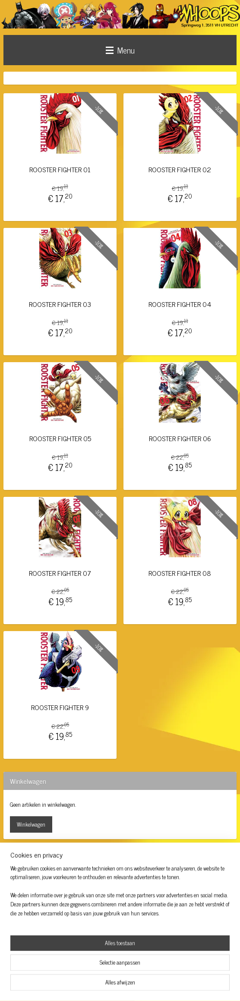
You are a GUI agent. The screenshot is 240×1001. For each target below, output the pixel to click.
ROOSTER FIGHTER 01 (60, 169)
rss (108, 985)
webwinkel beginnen (132, 985)
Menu (120, 50)
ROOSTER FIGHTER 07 (60, 573)
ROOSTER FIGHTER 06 (180, 438)
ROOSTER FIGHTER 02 (179, 169)
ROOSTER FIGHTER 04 (179, 303)
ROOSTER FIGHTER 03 (60, 303)
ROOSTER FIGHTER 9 (60, 707)
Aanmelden (29, 948)
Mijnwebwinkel (191, 985)
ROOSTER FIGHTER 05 (60, 438)
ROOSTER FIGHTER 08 (179, 573)
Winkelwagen (31, 824)
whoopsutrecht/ (30, 874)
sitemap (96, 985)
